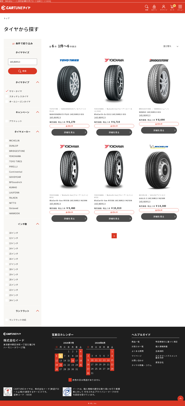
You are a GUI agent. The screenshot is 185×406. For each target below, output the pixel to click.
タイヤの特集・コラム (142, 365)
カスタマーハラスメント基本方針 (166, 356)
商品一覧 (136, 341)
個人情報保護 (162, 346)
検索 (24, 70)
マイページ (137, 355)
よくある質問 (138, 351)
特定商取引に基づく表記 (166, 341)
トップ (7, 18)
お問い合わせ (138, 360)
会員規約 (159, 351)
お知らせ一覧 (138, 346)
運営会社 (159, 362)
